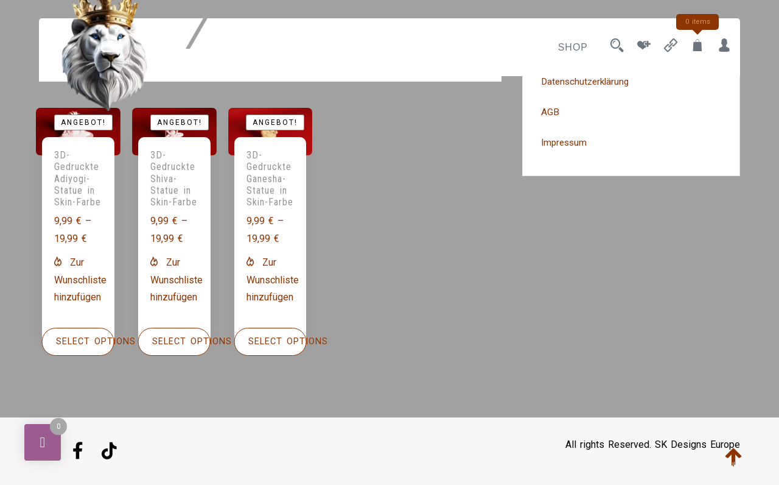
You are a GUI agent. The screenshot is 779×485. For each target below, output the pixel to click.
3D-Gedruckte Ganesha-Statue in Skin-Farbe (269, 178)
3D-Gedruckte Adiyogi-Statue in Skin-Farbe (77, 178)
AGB (550, 112)
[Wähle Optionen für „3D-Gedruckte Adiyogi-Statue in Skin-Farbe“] (78, 342)
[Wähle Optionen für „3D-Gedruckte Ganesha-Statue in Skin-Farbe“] (270, 342)
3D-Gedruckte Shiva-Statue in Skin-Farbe (173, 178)
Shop (573, 47)
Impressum (564, 142)
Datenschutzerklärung (585, 81)
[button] (80, 279)
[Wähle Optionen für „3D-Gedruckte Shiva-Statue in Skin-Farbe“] (174, 342)
